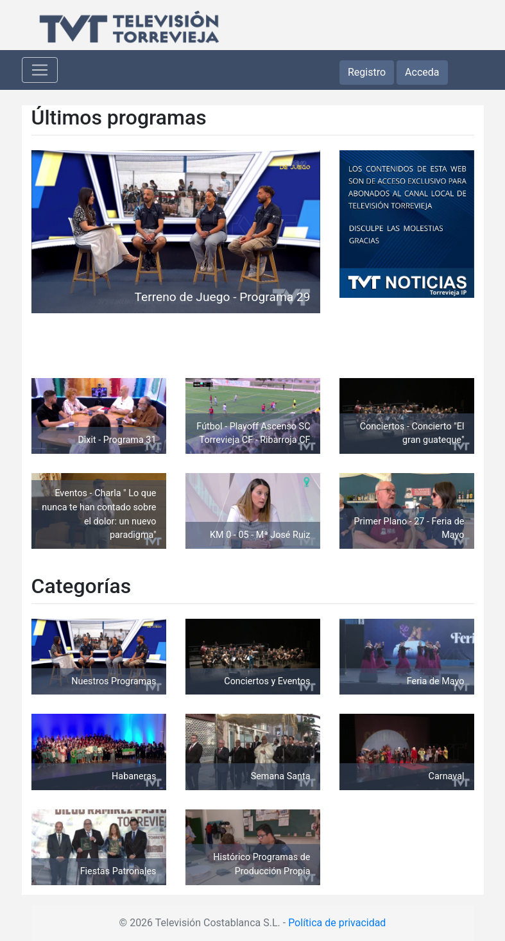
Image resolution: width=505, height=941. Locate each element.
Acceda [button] (422, 72)
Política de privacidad (337, 923)
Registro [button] (367, 72)
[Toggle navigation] (40, 70)
